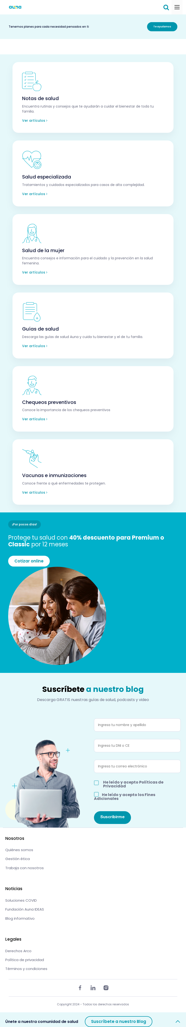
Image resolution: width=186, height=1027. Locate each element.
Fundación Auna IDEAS (24, 909)
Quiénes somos (19, 849)
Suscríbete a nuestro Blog (118, 1021)
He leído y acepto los (124, 796)
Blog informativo (20, 918)
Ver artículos (34, 120)
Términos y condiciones (26, 968)
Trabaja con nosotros (24, 867)
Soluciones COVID (21, 900)
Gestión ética (17, 858)
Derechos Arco (18, 950)
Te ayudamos (162, 26)
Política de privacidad (24, 959)
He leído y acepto (133, 784)
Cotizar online (28, 561)
